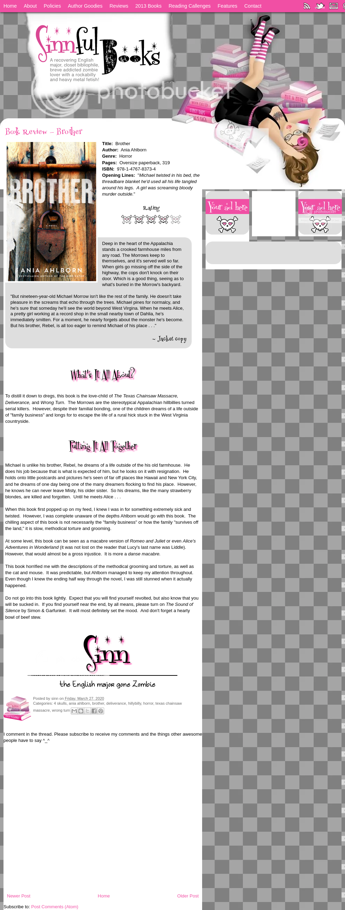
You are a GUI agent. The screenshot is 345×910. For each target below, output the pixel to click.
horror (148, 703)
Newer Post (18, 896)
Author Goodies (85, 6)
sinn (55, 698)
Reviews (118, 6)
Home (10, 6)
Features (227, 6)
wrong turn (61, 710)
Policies (52, 6)
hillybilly (134, 703)
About (30, 6)
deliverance (116, 703)
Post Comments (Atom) (54, 906)
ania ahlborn (79, 703)
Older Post (188, 896)
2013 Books (148, 6)
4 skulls (60, 703)
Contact (252, 6)
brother (98, 703)
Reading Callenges (190, 6)
